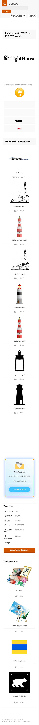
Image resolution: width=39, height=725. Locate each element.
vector (13, 3)
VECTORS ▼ (18, 15)
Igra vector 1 (19, 590)
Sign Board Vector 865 (19, 696)
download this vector (19, 550)
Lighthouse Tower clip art (19, 240)
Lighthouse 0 (19, 173)
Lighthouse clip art (19, 206)
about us (4, 721)
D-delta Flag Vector (19, 661)
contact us (12, 721)
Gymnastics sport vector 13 (19, 625)
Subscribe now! (19, 489)
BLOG (32, 15)
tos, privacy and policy (23, 721)
